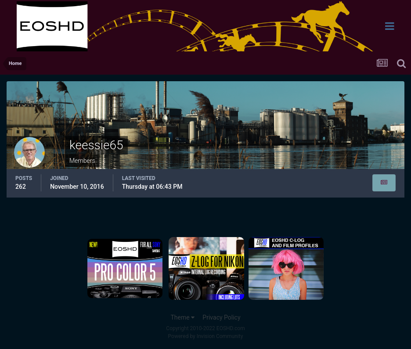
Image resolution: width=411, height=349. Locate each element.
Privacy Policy (221, 317)
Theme (182, 317)
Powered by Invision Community (205, 336)
